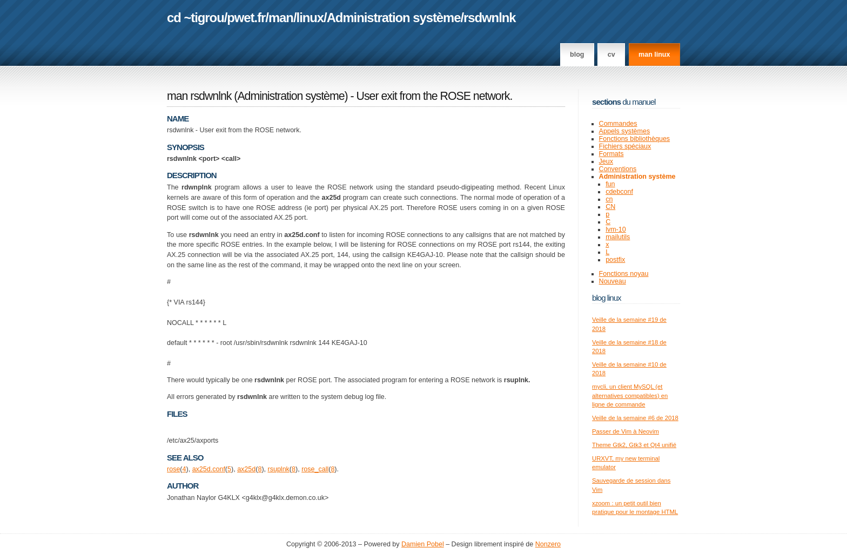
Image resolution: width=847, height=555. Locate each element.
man (280, 17)
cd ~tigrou (195, 17)
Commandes (618, 123)
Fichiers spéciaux (625, 146)
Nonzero (548, 544)
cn (609, 199)
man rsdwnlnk (199, 96)
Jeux (606, 161)
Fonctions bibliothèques (634, 139)
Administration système (394, 17)
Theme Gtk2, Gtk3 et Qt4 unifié (634, 445)
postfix (615, 259)
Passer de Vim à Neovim (625, 431)
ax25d (246, 469)
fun (610, 184)
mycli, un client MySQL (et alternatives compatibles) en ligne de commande (630, 395)
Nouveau (612, 281)
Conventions (618, 169)
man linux (654, 54)
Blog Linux (606, 297)
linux (310, 17)
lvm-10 (616, 229)
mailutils (618, 237)
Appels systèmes (624, 131)
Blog (577, 54)
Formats (611, 154)
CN (610, 207)
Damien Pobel (422, 544)
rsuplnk (279, 469)
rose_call (314, 469)
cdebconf (619, 191)
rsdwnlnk (489, 17)
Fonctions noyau (624, 274)
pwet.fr (246, 17)
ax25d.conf (208, 469)
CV (611, 54)
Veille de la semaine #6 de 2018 (635, 418)
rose (173, 469)
